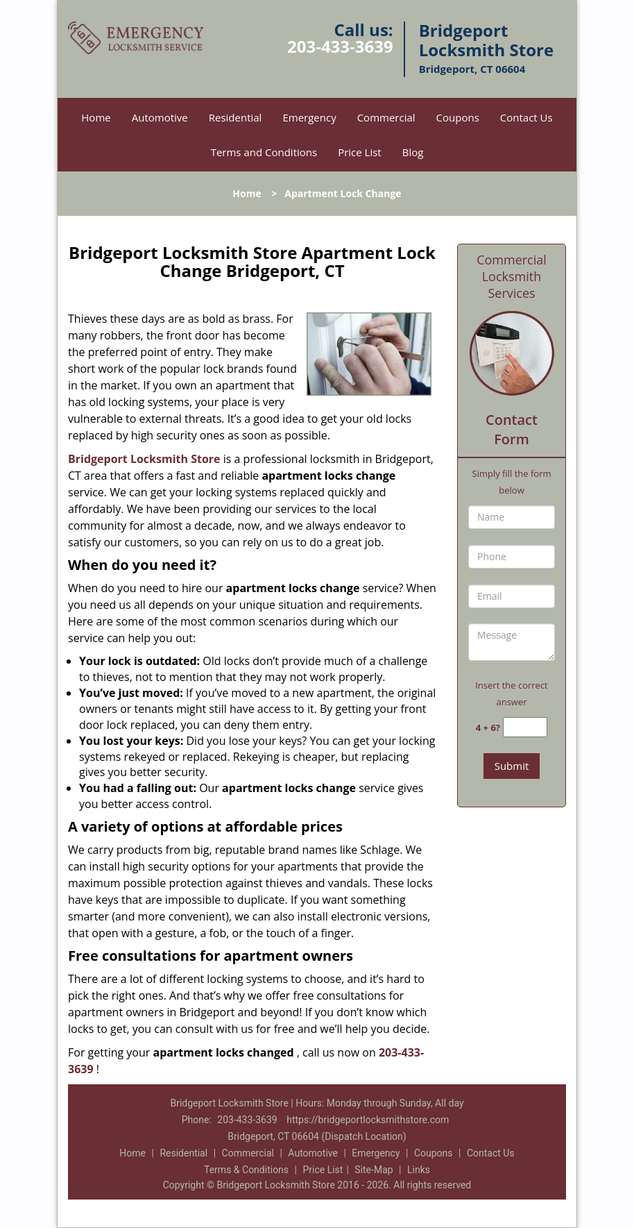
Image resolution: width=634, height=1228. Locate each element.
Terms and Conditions (264, 152)
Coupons (457, 117)
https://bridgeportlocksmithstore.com (367, 1119)
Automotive (160, 117)
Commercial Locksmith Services (512, 276)
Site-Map (373, 1169)
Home (95, 117)
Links (418, 1169)
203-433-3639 (340, 46)
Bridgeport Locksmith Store (144, 458)
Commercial (386, 117)
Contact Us (526, 117)
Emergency (309, 117)
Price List (360, 152)
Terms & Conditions (246, 1169)
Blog (413, 152)
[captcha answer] (525, 727)
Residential (235, 117)
